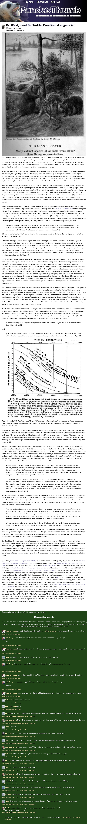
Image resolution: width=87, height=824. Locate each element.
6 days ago (18, 709)
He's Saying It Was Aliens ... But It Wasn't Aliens (14, 763)
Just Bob (8, 733)
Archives (42, 1)
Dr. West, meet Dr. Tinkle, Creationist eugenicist (40, 25)
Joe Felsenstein (11, 720)
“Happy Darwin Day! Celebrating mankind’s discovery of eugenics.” (34, 570)
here (57, 577)
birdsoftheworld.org (49, 631)
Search (56, 1)
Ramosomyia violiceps (8, 634)
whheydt (8, 781)
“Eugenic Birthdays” (49, 565)
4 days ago (18, 689)
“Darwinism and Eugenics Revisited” (22, 561)
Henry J (8, 727)
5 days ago (18, 703)
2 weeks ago (31, 804)
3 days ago (18, 660)
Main (30, 1)
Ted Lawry (8, 700)
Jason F (8, 713)
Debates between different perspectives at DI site (15, 716)
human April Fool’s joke (64, 209)
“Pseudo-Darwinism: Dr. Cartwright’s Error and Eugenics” (31, 568)
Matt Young (9, 638)
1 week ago (32, 716)
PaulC (7, 657)
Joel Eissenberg (11, 706)
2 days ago (18, 634)
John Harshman (11, 631)
